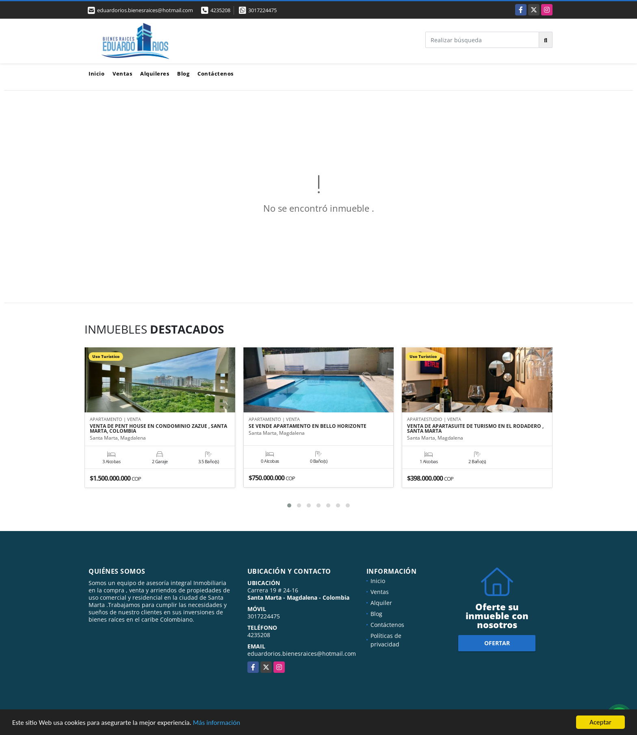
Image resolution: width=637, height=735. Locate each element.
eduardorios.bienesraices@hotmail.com (301, 653)
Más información (216, 722)
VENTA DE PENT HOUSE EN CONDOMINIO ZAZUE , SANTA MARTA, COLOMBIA (158, 429)
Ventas (122, 73)
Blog (183, 73)
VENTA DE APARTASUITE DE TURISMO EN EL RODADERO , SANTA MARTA (475, 429)
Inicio (96, 73)
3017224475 (262, 10)
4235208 (220, 10)
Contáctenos (215, 73)
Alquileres (154, 73)
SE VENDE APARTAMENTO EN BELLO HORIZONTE (307, 426)
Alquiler (381, 603)
